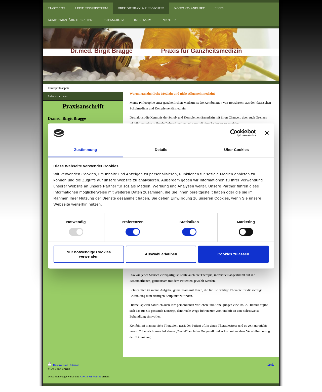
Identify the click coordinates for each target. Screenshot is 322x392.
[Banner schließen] (267, 133)
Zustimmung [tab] (85, 149)
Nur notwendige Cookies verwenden (89, 254)
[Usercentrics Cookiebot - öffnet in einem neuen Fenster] (234, 133)
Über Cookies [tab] (236, 149)
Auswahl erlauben (161, 254)
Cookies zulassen (233, 254)
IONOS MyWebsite (90, 376)
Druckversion (58, 364)
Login (271, 364)
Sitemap (74, 364)
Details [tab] (161, 149)
